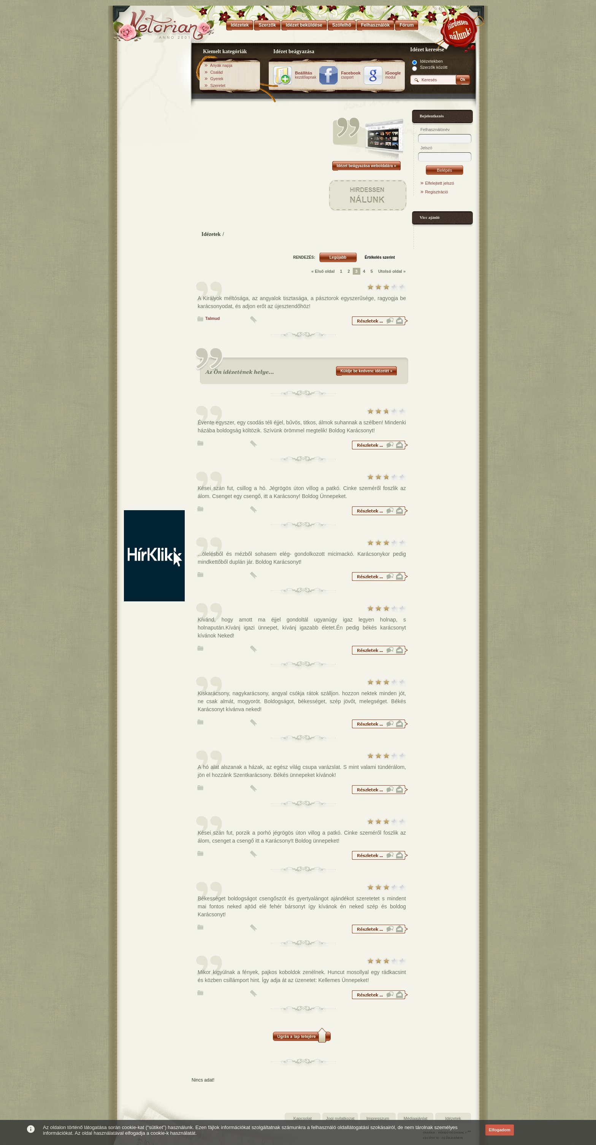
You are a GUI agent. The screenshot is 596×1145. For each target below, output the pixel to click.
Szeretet (217, 85)
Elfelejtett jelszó (439, 183)
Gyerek (216, 78)
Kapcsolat (302, 1118)
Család (216, 72)
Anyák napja (221, 65)
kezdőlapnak (305, 75)
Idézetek (211, 234)
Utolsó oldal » (392, 271)
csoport (350, 75)
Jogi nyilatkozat (340, 1118)
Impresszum (377, 1118)
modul (393, 75)
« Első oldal (322, 271)
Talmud (212, 318)
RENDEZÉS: (304, 257)
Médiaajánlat (415, 1118)
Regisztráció (436, 192)
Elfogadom (499, 1130)
